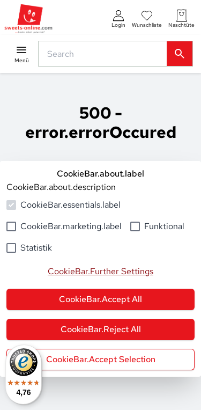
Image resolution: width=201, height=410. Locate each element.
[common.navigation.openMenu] (21, 54)
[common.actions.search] (104, 53)
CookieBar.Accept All (100, 299)
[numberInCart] (181, 19)
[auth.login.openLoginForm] (118, 19)
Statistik (36, 247)
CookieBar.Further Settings (100, 271)
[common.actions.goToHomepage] (28, 19)
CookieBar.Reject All (101, 329)
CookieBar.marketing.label (71, 226)
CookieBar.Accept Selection (100, 359)
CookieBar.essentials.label (70, 204)
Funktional (164, 226)
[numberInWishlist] (147, 19)
